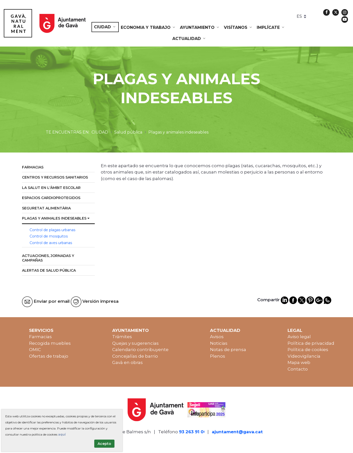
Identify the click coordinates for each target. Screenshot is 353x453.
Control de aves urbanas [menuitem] (51, 243)
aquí (62, 434)
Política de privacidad (311, 343)
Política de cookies (308, 349)
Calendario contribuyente (140, 349)
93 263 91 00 (193, 431)
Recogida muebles (50, 343)
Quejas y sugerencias (135, 343)
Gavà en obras (127, 362)
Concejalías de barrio (135, 356)
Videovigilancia (304, 356)
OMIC (35, 349)
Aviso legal (299, 336)
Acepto (104, 443)
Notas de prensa (228, 349)
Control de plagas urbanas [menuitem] (52, 230)
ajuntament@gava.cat (237, 431)
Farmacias (40, 336)
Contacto (298, 369)
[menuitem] (105, 27)
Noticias (218, 343)
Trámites (122, 336)
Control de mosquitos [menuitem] (49, 236)
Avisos (217, 336)
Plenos (217, 356)
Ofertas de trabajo (48, 356)
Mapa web (299, 362)
